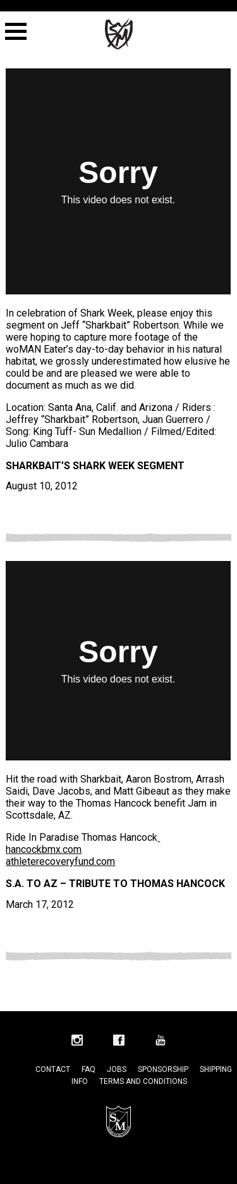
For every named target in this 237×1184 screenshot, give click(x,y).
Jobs (116, 1069)
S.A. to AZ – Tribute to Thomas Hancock (115, 884)
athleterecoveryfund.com (60, 861)
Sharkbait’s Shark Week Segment (95, 466)
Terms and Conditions (143, 1081)
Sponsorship (163, 1069)
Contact (52, 1069)
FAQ (88, 1069)
